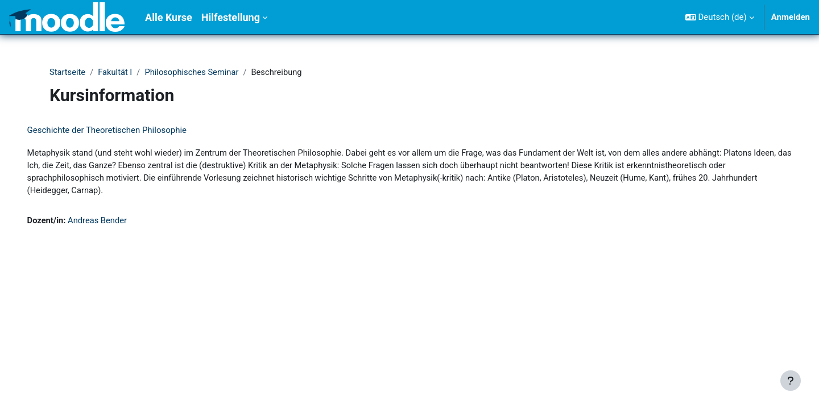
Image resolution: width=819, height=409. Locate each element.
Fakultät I (116, 72)
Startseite (67, 72)
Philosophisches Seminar (194, 72)
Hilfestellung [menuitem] (230, 17)
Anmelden (790, 17)
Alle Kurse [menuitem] (168, 17)
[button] (720, 17)
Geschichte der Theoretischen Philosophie (122, 131)
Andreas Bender (115, 222)
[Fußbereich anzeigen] (790, 380)
